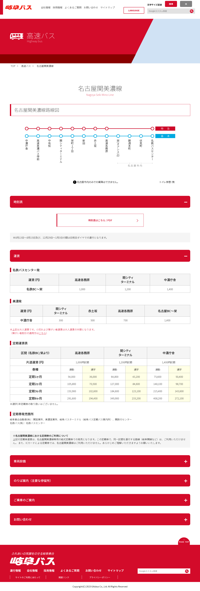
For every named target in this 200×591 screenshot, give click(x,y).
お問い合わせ (91, 9)
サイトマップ (107, 9)
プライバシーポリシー (99, 577)
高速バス (26, 66)
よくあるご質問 (73, 9)
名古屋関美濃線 (45, 66)
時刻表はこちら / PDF (100, 220)
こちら (42, 333)
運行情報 (15, 570)
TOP (13, 66)
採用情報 (57, 9)
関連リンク (64, 577)
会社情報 (45, 9)
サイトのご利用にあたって (27, 577)
